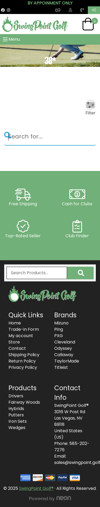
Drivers (15, 396)
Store (14, 342)
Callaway (63, 355)
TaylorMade (66, 361)
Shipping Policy (23, 355)
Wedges (16, 428)
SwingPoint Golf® (36, 488)
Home (14, 323)
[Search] (50, 137)
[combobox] (36, 273)
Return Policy (22, 361)
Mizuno (61, 323)
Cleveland (64, 342)
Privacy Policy (22, 367)
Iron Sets (17, 421)
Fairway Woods (24, 402)
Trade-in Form (23, 329)
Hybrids (16, 409)
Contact (17, 348)
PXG (58, 336)
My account (20, 336)
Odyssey (63, 348)
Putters (16, 415)
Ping (58, 329)
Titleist (61, 367)
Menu (11, 39)
